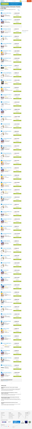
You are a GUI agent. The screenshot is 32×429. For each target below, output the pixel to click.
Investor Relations (3, 415)
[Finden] (20, 1)
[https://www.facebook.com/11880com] (1, 426)
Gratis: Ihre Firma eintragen (29, 1)
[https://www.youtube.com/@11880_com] (8, 426)
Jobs (1, 416)
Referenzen (19, 415)
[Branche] (9, 1)
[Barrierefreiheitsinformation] (25, 1)
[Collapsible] (20, 387)
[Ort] (16, 1)
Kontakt (19, 416)
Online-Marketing (11, 416)
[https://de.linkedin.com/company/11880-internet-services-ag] (6, 426)
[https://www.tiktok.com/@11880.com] (5, 426)
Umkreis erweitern (5, 380)
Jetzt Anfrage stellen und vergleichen (5, 4)
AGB (25, 416)
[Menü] (26, 1)
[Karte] (19, 9)
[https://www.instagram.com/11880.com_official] (3, 426)
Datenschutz (26, 415)
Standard (1, 10)
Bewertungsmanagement (11, 415)
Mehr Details (17, 15)
